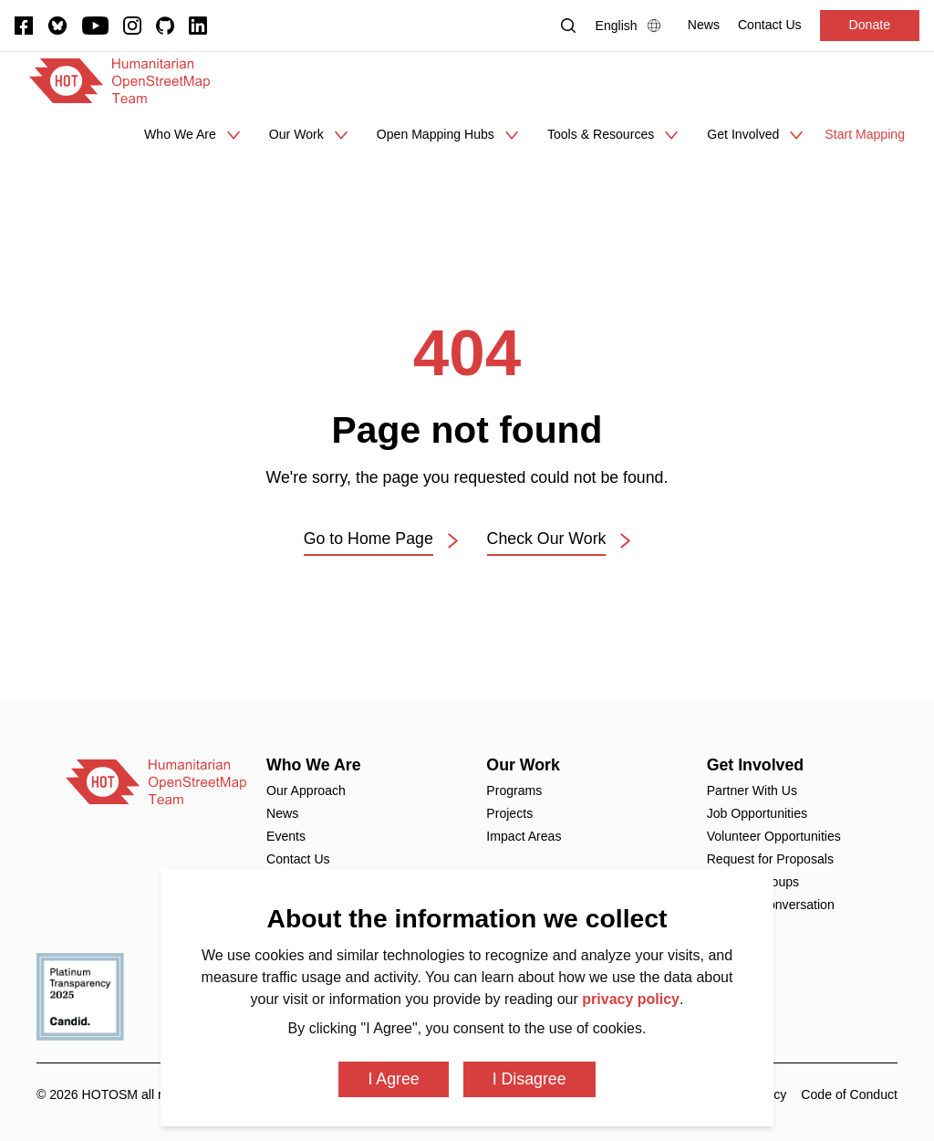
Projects (509, 813)
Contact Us (298, 859)
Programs (514, 790)
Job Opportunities (757, 813)
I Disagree (529, 1079)
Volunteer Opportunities (774, 836)
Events (286, 836)
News (282, 813)
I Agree (393, 1079)
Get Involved (755, 765)
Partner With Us (752, 790)
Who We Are (313, 765)
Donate (869, 24)
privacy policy (631, 999)
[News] (704, 25)
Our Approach (306, 790)
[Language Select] (632, 25)
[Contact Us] (770, 25)
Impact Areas (523, 836)
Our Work (523, 765)
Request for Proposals (770, 859)
